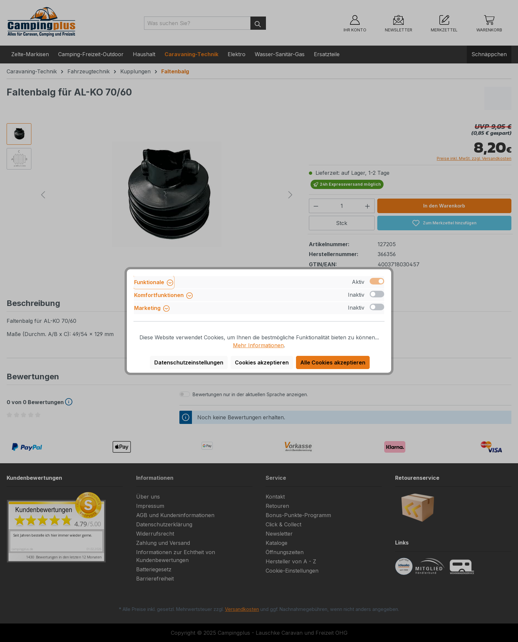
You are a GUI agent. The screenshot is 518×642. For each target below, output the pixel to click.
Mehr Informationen (258, 345)
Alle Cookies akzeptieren (332, 362)
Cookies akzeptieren (262, 362)
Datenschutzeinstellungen (188, 362)
